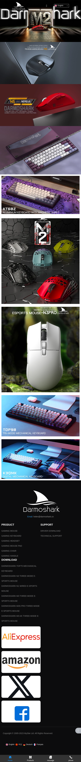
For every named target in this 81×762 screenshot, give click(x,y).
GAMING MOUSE (9, 531)
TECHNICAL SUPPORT (51, 536)
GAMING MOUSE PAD (11, 546)
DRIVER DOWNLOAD (50, 531)
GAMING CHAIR (8, 551)
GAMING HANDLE (9, 556)
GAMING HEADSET (10, 541)
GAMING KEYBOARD (11, 536)
